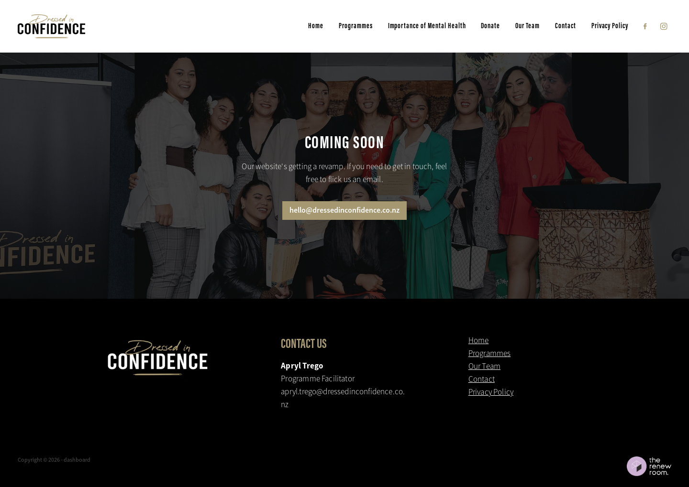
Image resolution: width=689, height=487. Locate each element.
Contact (565, 25)
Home (315, 25)
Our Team (527, 25)
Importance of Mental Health (427, 25)
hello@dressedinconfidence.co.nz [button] (344, 210)
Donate (490, 25)
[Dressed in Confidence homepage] (83, 26)
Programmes (356, 25)
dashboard (77, 460)
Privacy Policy (609, 25)
